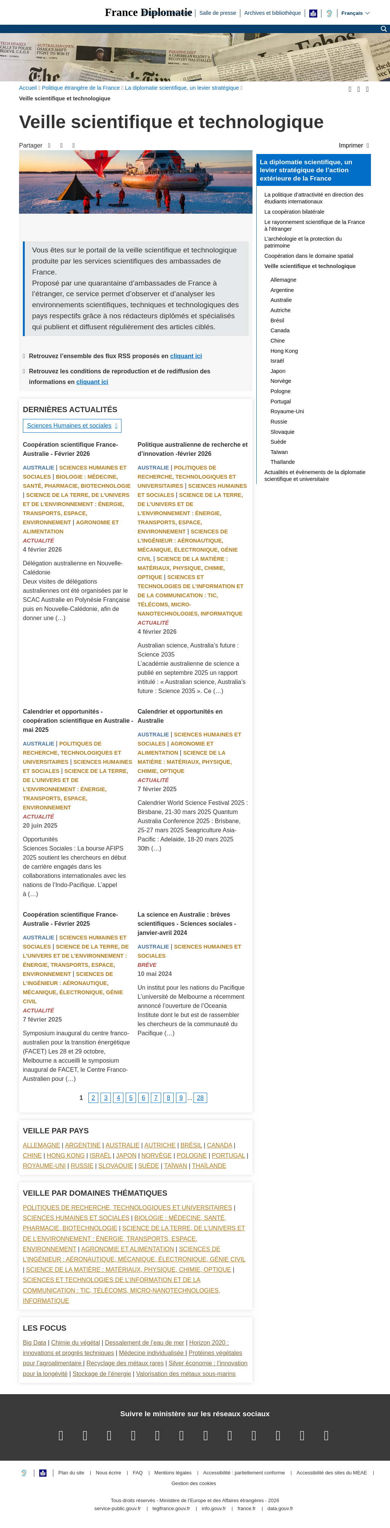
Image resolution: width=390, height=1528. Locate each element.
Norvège (156, 1155)
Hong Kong (66, 1155)
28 (200, 1098)
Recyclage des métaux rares (125, 1363)
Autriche (160, 1145)
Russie (82, 1166)
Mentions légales (173, 1473)
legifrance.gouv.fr (171, 1509)
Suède (148, 1166)
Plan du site (71, 1473)
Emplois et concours (167, 12)
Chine (32, 1155)
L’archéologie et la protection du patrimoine (303, 242)
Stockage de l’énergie (101, 1374)
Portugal (228, 1155)
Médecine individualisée (152, 1353)
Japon (126, 1155)
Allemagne (41, 1145)
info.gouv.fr (214, 1509)
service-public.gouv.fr (117, 1509)
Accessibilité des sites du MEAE (332, 1473)
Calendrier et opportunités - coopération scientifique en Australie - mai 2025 (78, 720)
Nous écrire (108, 1473)
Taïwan (175, 1166)
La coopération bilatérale (294, 212)
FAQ (138, 1473)
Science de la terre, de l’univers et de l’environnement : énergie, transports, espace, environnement (190, 513)
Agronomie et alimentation (127, 1249)
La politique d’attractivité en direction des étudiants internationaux (313, 198)
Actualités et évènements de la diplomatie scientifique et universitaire (315, 475)
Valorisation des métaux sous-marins (185, 1374)
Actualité (38, 541)
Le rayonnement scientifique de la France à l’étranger (314, 225)
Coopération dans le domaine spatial (308, 256)
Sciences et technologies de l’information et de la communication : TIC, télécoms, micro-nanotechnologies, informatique (190, 595)
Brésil (191, 1145)
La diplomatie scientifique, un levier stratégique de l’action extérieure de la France (306, 170)
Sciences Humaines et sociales (69, 425)
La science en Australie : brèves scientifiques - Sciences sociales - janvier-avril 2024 (186, 923)
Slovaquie (115, 1166)
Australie (38, 468)
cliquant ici (186, 356)
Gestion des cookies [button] (193, 1484)
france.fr (247, 1509)
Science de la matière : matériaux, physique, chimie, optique (182, 568)
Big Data (34, 1342)
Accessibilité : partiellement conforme (244, 1473)
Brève (147, 965)
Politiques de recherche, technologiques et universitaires (186, 477)
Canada (219, 1145)
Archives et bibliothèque (272, 12)
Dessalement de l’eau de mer (144, 1342)
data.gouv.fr (280, 1509)
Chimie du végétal (75, 1342)
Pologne (192, 1155)
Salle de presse (217, 12)
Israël (100, 1155)
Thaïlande (209, 1166)
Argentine (83, 1145)
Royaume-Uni (44, 1166)
